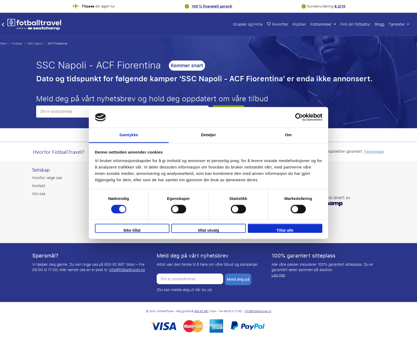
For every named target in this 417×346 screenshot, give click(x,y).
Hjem (3, 43)
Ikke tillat (131, 230)
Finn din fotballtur (355, 24)
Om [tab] (288, 134)
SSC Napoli (35, 43)
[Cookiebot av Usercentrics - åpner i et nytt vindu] (299, 117)
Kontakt (38, 186)
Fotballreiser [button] (321, 24)
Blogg (379, 24)
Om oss (38, 194)
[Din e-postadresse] (190, 278)
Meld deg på (238, 279)
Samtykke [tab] (128, 134)
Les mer (278, 275)
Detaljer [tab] (208, 134)
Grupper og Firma (248, 24)
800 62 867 (201, 311)
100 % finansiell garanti (211, 6)
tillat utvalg (208, 230)
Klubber (299, 24)
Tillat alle (285, 230)
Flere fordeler (374, 152)
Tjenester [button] (397, 24)
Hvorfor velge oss (47, 178)
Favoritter (277, 24)
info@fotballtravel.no (127, 270)
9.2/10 (339, 6)
